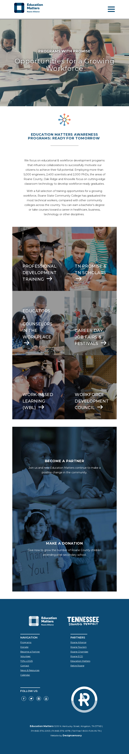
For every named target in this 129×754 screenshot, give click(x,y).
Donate (24, 647)
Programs (25, 642)
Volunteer (25, 656)
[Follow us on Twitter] (31, 698)
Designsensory (72, 735)
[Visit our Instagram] (38, 698)
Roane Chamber (79, 651)
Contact (24, 665)
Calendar (25, 674)
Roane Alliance (78, 642)
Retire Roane (77, 665)
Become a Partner (30, 651)
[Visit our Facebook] (23, 698)
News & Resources (29, 670)
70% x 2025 (26, 661)
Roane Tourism (78, 647)
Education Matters (80, 661)
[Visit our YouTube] (46, 698)
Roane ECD (76, 656)
